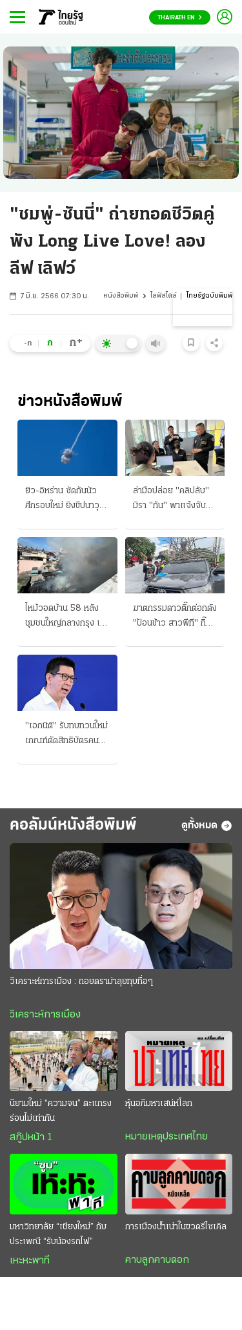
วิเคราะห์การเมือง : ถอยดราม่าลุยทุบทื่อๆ (81, 982)
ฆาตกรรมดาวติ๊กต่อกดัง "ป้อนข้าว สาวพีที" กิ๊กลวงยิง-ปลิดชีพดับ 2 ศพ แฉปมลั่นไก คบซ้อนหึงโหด (175, 617)
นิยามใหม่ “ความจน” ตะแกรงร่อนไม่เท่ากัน (61, 1111)
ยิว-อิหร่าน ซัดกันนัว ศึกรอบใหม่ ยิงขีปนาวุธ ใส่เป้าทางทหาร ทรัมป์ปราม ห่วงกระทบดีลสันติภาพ (65, 499)
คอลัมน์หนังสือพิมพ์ (73, 825)
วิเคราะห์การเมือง (45, 1015)
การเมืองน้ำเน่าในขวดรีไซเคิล (176, 1227)
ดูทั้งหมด (206, 826)
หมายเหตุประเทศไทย (166, 1137)
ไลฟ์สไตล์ (163, 296)
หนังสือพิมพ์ (120, 296)
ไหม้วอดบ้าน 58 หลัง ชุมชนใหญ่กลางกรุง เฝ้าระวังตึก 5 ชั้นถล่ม (67, 617)
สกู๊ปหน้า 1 (31, 1137)
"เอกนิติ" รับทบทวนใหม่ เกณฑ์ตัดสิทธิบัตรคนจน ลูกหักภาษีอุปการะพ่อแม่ (67, 734)
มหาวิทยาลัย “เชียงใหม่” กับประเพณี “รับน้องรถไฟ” (58, 1234)
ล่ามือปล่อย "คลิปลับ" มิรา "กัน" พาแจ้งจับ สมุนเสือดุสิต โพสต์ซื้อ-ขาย (173, 499)
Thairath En (179, 17)
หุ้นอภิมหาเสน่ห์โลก (158, 1104)
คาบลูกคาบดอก (157, 1260)
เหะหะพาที (30, 1261)
